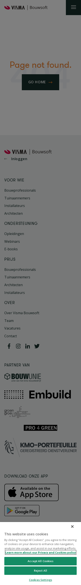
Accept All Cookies (40, 561)
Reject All (40, 570)
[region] (40, 553)
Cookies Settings (40, 580)
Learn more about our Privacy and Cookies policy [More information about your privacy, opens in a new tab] (40, 552)
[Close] (72, 526)
